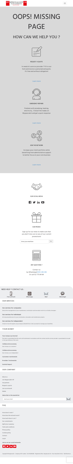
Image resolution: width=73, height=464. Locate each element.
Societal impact (7, 364)
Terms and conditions (8, 427)
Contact (4, 436)
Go (51, 241)
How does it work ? (7, 413)
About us (4, 377)
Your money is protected (9, 336)
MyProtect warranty (8, 424)
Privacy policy (6, 430)
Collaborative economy (9, 344)
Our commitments (7, 421)
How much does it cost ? (9, 418)
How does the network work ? (11, 415)
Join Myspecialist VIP (8, 380)
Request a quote (7, 385)
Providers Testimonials (9, 360)
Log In (4, 438)
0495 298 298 (42, 272)
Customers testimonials (9, 357)
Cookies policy (6, 433)
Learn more (36, 81)
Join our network (7, 388)
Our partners (5, 383)
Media (4, 391)
